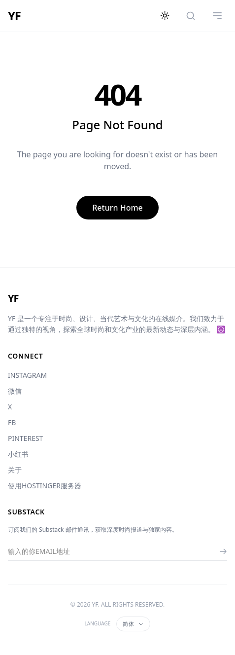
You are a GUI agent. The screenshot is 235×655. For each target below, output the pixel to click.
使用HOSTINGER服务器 (44, 485)
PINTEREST (25, 438)
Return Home (117, 207)
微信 (15, 391)
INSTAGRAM (27, 375)
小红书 (18, 454)
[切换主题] (165, 16)
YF (14, 16)
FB (12, 422)
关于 (15, 469)
